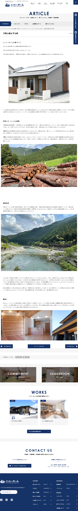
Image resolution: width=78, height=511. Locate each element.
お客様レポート (36, 24)
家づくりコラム (50, 24)
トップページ (3, 28)
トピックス (17, 24)
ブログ (26, 24)
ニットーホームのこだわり (35, 28)
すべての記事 (12, 28)
